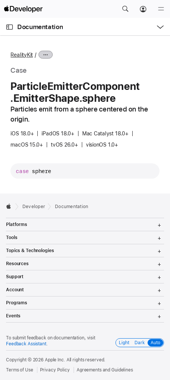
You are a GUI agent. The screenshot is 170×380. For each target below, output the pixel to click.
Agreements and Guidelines (105, 370)
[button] (125, 9)
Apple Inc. (55, 359)
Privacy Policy (55, 370)
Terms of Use (19, 370)
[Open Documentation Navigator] (9, 27)
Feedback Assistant (26, 343)
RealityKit (21, 55)
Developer (33, 206)
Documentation (40, 27)
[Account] (143, 9)
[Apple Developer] (23, 9)
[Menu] (161, 9)
